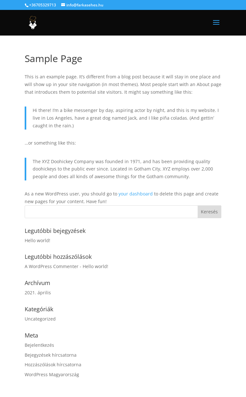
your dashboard (136, 194)
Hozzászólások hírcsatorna (53, 364)
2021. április (38, 293)
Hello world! (37, 240)
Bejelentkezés (39, 345)
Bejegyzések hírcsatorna (51, 355)
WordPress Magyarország (52, 374)
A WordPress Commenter (51, 266)
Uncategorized (40, 319)
